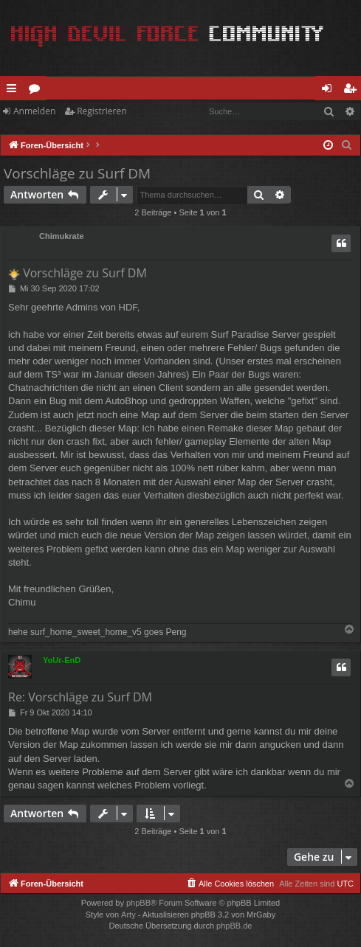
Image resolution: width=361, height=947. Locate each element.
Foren (37, 90)
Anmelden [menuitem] (330, 90)
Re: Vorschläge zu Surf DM (80, 697)
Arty (128, 914)
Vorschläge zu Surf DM (77, 173)
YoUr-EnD (61, 660)
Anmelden (34, 111)
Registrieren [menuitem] (353, 90)
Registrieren (101, 111)
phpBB (138, 902)
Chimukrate (61, 236)
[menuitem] (347, 145)
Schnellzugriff (14, 90)
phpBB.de (234, 925)
